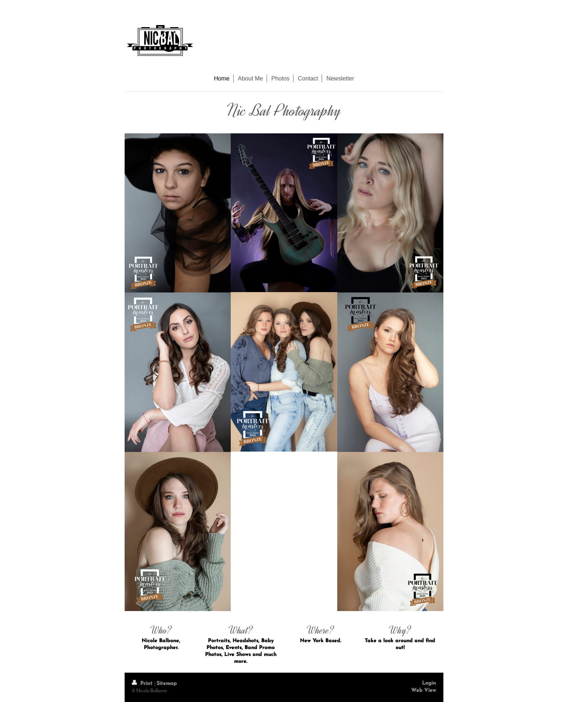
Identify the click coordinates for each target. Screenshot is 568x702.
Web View (423, 690)
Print (143, 683)
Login (429, 683)
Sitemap (166, 683)
